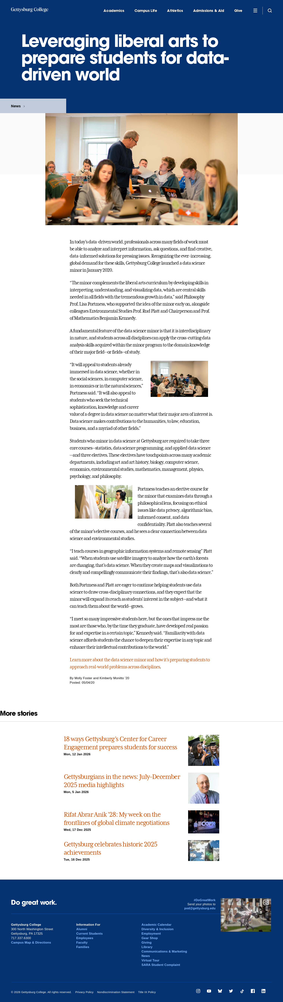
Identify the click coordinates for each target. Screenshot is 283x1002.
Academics (113, 11)
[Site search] (270, 10)
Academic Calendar (157, 924)
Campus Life (145, 11)
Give (238, 11)
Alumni (81, 929)
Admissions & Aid (208, 11)
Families (82, 947)
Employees (84, 938)
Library (147, 947)
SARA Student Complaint (161, 965)
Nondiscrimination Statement (115, 992)
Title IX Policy (146, 992)
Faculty (82, 942)
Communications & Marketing (165, 951)
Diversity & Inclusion (158, 929)
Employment (151, 933)
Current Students (89, 933)
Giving (147, 942)
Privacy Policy (84, 992)
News (16, 106)
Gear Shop (150, 938)
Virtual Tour (151, 960)
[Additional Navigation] (255, 10)
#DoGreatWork (205, 900)
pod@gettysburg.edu (200, 908)
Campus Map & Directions (31, 942)
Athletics (175, 11)
